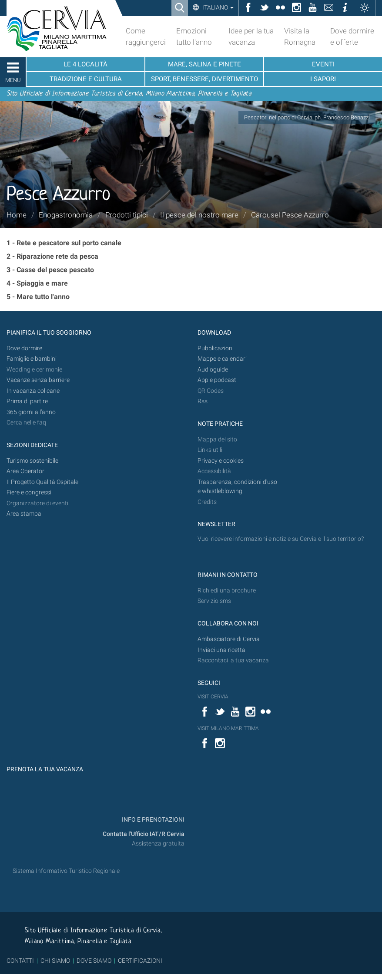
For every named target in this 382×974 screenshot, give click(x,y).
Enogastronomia (66, 215)
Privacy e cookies (221, 460)
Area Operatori (26, 471)
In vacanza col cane (33, 391)
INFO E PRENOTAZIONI (152, 819)
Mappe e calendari (222, 358)
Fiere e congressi (29, 492)
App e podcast (217, 380)
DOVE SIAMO (93, 960)
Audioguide (213, 369)
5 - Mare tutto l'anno (38, 297)
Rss (203, 401)
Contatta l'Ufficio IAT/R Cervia (143, 834)
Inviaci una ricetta (221, 650)
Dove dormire (24, 348)
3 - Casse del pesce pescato (50, 270)
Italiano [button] (217, 7)
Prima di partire (27, 401)
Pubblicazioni (216, 348)
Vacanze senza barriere (38, 380)
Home (17, 215)
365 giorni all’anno (31, 412)
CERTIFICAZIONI (140, 960)
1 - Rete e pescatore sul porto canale (64, 243)
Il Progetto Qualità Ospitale (42, 482)
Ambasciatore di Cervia (229, 639)
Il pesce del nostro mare (199, 215)
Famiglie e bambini (32, 358)
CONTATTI (20, 960)
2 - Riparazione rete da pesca (52, 256)
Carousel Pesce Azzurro (290, 215)
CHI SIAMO (55, 960)
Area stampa (24, 513)
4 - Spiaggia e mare (37, 283)
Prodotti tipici (126, 215)
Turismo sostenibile (32, 460)
